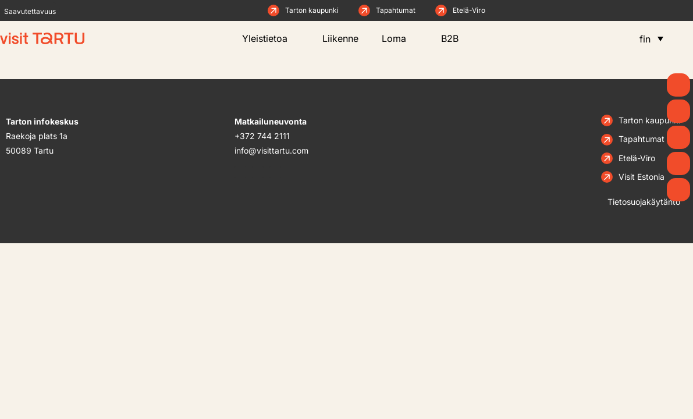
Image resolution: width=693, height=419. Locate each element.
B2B (458, 38)
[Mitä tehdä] (678, 137)
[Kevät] (678, 85)
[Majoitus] (678, 189)
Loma (400, 38)
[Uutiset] (678, 111)
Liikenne (340, 38)
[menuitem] (651, 38)
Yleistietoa (270, 38)
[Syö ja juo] (678, 163)
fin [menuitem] (645, 39)
